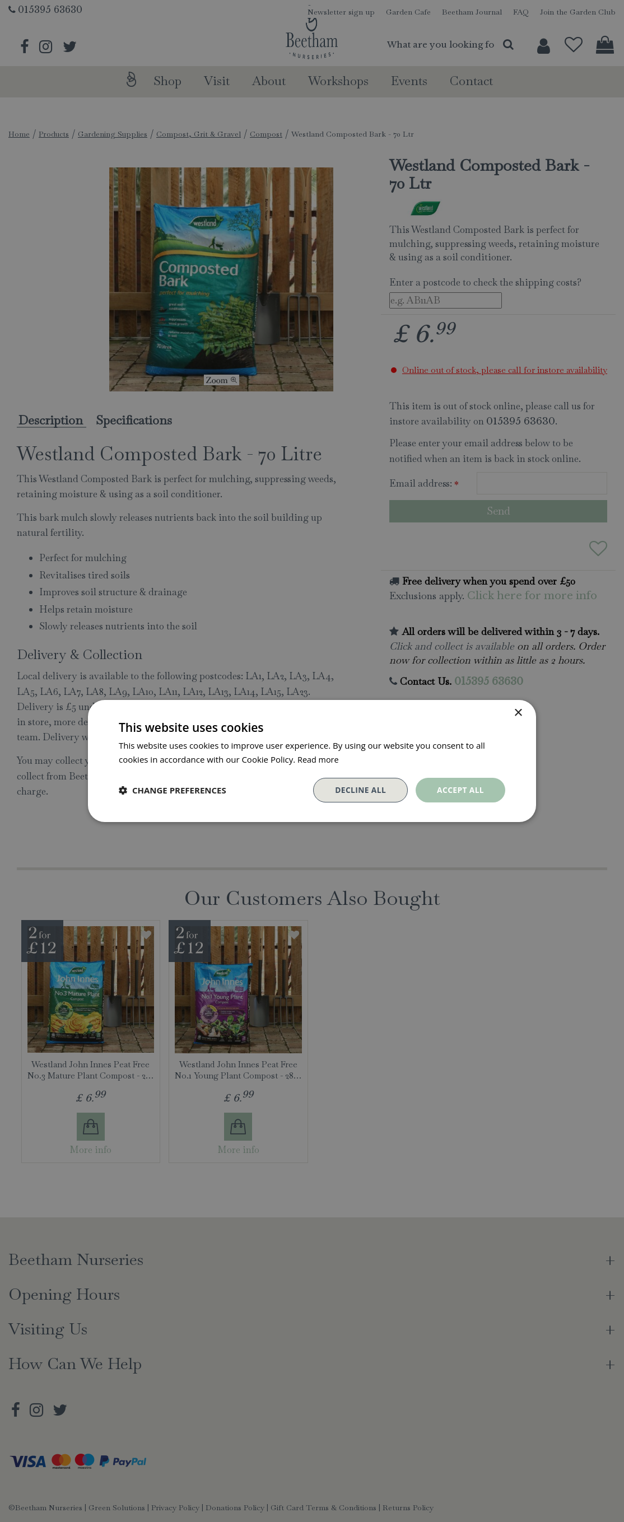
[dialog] (312, 761)
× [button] (518, 713)
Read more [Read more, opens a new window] (319, 759)
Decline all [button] (359, 790)
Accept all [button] (460, 790)
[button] (172, 790)
